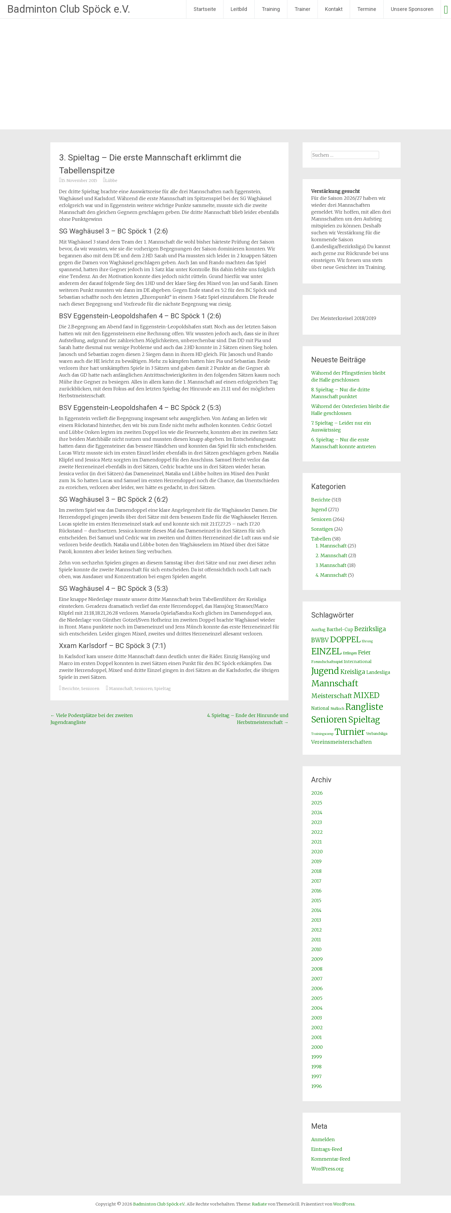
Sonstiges (322, 529)
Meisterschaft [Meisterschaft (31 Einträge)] (331, 696)
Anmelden (323, 1139)
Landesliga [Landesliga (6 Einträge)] (378, 672)
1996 (316, 1086)
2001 (316, 1037)
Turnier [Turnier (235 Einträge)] (350, 732)
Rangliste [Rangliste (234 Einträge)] (364, 707)
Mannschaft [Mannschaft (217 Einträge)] (334, 683)
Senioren (90, 688)
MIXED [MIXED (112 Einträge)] (366, 695)
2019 (316, 861)
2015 (316, 900)
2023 (316, 822)
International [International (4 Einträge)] (358, 661)
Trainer (302, 9)
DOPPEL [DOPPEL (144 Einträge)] (345, 639)
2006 (317, 988)
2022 (317, 832)
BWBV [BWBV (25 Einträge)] (320, 640)
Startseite (205, 9)
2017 (316, 881)
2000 (317, 1047)
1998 (316, 1067)
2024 (316, 812)
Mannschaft (121, 688)
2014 (316, 910)
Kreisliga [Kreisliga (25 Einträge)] (352, 672)
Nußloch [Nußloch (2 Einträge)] (337, 708)
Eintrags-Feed (326, 1149)
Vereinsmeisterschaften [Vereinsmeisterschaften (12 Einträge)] (341, 742)
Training (271, 9)
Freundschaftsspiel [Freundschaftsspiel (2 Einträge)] (327, 662)
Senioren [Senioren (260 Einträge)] (329, 719)
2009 (317, 959)
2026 (317, 793)
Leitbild (239, 9)
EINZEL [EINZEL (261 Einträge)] (326, 651)
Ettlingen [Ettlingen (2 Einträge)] (350, 653)
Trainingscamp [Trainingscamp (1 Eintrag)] (322, 734)
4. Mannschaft (331, 575)
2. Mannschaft (331, 555)
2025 (316, 803)
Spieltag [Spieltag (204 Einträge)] (364, 719)
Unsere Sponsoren (412, 9)
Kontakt (334, 9)
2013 (316, 920)
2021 (316, 842)
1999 (316, 1057)
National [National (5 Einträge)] (320, 708)
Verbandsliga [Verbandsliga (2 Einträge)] (376, 733)
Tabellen (321, 539)
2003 (316, 1018)
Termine (366, 9)
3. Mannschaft (331, 565)
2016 (316, 891)
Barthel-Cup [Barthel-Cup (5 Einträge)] (340, 629)
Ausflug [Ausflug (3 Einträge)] (318, 629)
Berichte (70, 688)
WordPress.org (327, 1169)
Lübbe (111, 180)
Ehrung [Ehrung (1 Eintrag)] (367, 641)
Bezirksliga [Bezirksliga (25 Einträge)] (370, 629)
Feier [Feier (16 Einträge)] (364, 652)
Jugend (319, 509)
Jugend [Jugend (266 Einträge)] (325, 671)
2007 (316, 979)
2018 (316, 871)
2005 (316, 998)
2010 (316, 949)
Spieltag (162, 688)
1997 (316, 1076)
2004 (317, 1008)
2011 (316, 939)
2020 (317, 851)
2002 (317, 1027)
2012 (316, 930)
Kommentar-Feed (330, 1159)
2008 (316, 969)
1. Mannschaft (331, 546)
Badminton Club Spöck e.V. (68, 9)
